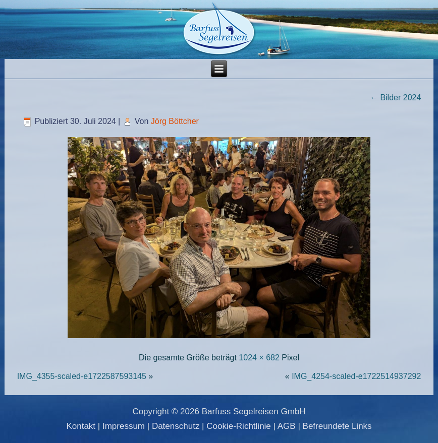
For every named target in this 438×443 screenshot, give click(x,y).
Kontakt (80, 426)
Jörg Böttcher (175, 121)
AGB (287, 426)
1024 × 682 (259, 357)
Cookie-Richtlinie (238, 426)
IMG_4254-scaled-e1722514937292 (356, 376)
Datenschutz (176, 426)
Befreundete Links (337, 426)
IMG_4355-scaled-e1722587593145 (81, 376)
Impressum (123, 426)
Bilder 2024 (395, 97)
